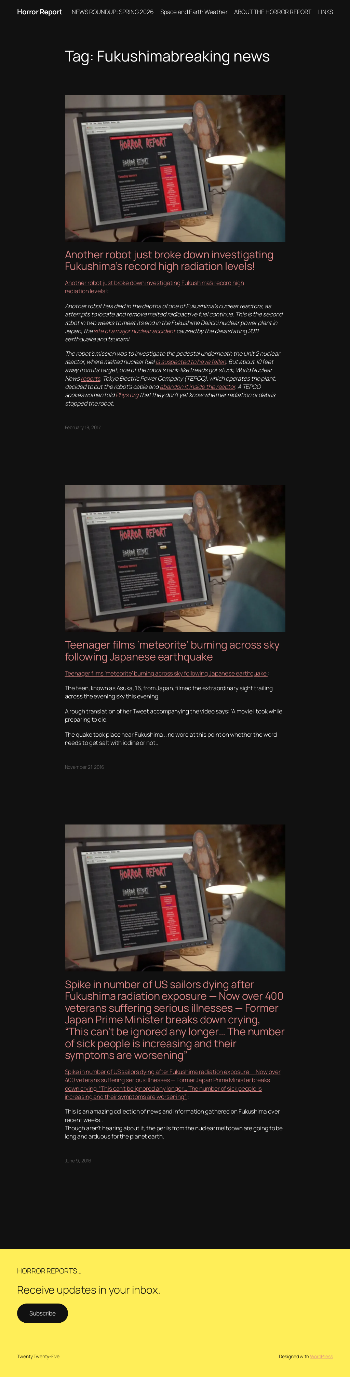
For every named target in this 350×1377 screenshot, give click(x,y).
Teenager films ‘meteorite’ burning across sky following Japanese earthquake (172, 650)
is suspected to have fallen (191, 361)
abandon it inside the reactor (197, 386)
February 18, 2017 (83, 427)
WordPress (321, 1356)
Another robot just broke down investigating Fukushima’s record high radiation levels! (169, 260)
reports (90, 378)
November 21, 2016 (84, 767)
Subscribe (42, 1313)
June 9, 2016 (78, 1160)
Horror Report (39, 11)
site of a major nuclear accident (134, 331)
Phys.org (127, 395)
